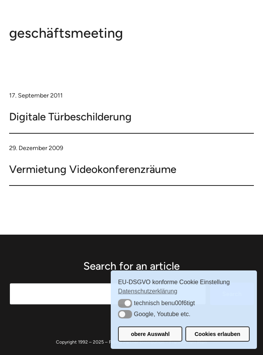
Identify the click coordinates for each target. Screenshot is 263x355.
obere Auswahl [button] (150, 334)
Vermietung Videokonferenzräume (92, 169)
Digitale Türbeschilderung (70, 116)
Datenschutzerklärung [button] (147, 291)
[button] (125, 303)
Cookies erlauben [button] (217, 334)
